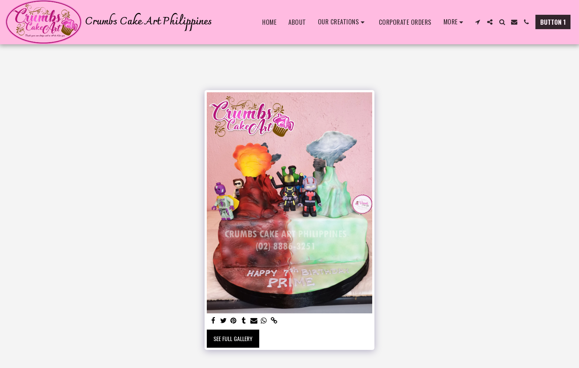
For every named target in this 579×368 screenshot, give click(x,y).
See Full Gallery (233, 338)
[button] (342, 22)
